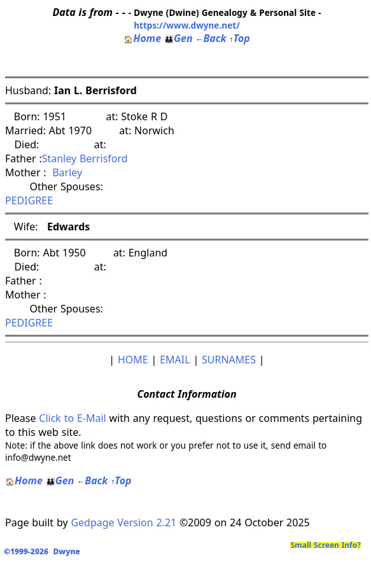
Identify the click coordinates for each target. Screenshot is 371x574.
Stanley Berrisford (85, 158)
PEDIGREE (29, 200)
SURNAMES (229, 360)
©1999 (44, 551)
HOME (133, 360)
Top (239, 38)
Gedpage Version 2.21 (123, 522)
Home (142, 38)
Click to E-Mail (72, 418)
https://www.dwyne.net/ (187, 25)
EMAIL (175, 360)
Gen (178, 38)
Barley (64, 172)
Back (210, 38)
